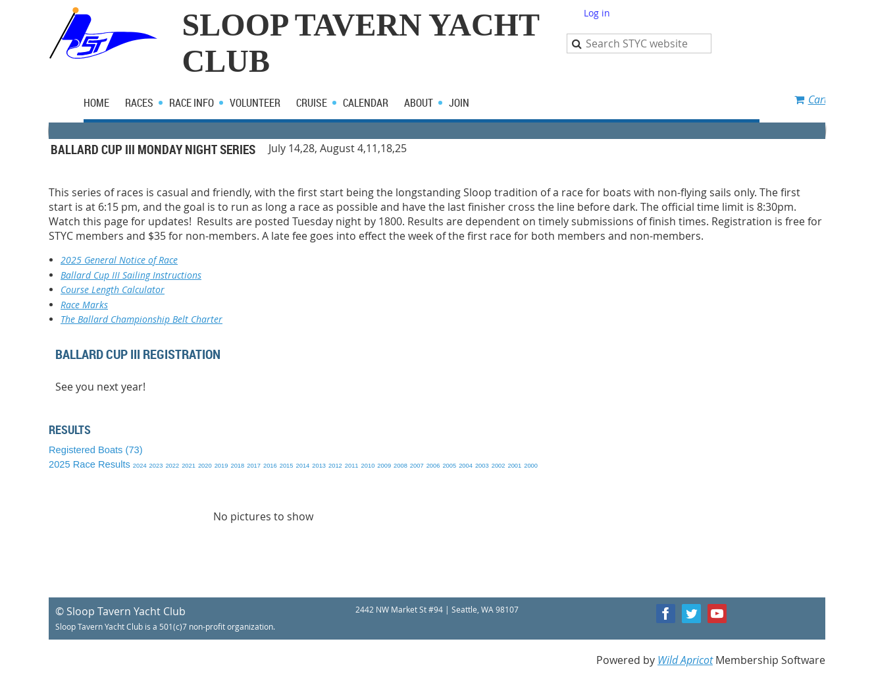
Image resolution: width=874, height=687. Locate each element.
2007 (417, 465)
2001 (514, 465)
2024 (140, 465)
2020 (205, 465)
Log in (597, 13)
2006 (433, 465)
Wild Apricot (685, 660)
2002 (498, 465)
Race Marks (84, 304)
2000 (531, 465)
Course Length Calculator (113, 289)
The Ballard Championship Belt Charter (141, 319)
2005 (449, 465)
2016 (270, 465)
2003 (482, 465)
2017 (254, 465)
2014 (303, 465)
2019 (221, 465)
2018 (237, 465)
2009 (384, 465)
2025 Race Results (89, 464)
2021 (188, 465)
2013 (319, 465)
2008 (400, 465)
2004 (466, 465)
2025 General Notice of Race (119, 260)
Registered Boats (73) (96, 450)
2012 (335, 465)
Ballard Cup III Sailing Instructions (131, 275)
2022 (172, 465)
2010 (368, 465)
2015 (287, 465)
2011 (352, 465)
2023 (156, 465)
